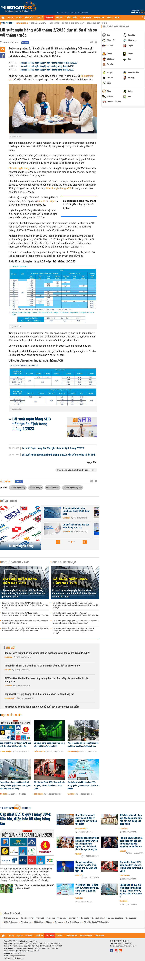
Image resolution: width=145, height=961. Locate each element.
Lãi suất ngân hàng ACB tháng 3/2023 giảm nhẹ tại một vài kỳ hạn (79, 204)
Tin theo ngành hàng (116, 26)
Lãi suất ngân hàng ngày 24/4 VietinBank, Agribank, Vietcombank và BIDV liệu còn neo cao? (25, 629)
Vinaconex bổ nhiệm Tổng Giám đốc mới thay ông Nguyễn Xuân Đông (83, 744)
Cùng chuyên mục (64, 562)
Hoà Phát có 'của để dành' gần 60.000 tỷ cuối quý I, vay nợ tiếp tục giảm (41, 706)
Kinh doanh (38, 794)
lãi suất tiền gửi (36, 487)
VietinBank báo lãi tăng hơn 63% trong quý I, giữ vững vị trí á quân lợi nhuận (83, 785)
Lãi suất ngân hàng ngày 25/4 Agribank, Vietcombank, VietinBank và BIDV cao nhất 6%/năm (25, 614)
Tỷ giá (65, 23)
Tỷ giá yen (51, 918)
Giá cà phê (85, 918)
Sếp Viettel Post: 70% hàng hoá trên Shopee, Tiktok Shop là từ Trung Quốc (49, 785)
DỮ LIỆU (110, 18)
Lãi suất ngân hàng (19, 168)
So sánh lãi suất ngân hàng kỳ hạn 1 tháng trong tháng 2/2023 (47, 69)
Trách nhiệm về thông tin (13, 958)
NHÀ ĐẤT (59, 18)
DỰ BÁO (19, 18)
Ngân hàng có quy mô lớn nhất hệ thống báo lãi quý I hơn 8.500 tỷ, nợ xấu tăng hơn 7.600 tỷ (15, 785)
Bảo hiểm (54, 23)
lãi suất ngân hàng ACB (58, 188)
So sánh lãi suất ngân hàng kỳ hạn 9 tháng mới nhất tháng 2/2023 (49, 63)
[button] (58, 542)
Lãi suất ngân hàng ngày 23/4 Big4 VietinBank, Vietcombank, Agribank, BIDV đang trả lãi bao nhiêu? (74, 630)
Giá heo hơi (73, 918)
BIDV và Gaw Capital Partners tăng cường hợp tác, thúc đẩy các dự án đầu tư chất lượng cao (46, 680)
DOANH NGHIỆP (85, 18)
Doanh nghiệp (10, 698)
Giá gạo (49, 922)
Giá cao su (59, 922)
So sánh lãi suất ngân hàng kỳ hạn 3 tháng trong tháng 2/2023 (47, 66)
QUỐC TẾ (39, 18)
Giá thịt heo (38, 922)
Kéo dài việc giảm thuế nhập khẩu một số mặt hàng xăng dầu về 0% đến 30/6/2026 (47, 653)
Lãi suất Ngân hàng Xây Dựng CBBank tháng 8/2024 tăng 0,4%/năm (76, 527)
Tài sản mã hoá (39, 23)
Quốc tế (123, 851)
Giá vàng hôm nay (11, 918)
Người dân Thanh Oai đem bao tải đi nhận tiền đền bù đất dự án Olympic (42, 665)
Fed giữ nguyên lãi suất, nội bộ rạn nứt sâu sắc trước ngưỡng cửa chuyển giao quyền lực (131, 842)
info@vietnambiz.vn (17, 956)
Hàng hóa (8, 657)
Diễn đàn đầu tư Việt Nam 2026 (96, 922)
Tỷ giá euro (61, 918)
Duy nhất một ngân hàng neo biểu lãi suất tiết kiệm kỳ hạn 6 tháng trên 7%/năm (25, 622)
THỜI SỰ (10, 18)
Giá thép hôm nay (11, 922)
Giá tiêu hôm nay (98, 918)
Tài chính (7, 23)
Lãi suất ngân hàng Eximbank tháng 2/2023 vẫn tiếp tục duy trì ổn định (59, 454)
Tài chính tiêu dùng (97, 23)
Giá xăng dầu (131, 918)
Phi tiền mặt (77, 23)
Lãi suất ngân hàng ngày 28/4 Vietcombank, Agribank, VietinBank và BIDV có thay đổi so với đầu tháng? (25, 605)
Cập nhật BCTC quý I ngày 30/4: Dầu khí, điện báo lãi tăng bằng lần (39, 694)
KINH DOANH (99, 18)
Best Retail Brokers (73, 922)
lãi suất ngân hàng (18, 487)
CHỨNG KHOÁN (71, 18)
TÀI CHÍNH (49, 18)
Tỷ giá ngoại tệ (27, 918)
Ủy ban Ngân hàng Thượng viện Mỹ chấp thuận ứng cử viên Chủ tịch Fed (86, 866)
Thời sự (78, 854)
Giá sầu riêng (26, 922)
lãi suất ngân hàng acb (73, 487)
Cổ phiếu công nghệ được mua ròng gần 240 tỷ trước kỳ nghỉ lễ (49, 744)
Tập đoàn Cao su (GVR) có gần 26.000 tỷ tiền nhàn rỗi (34, 887)
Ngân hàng (22, 23)
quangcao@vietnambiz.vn (126, 946)
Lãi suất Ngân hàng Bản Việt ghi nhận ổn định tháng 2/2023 (53, 448)
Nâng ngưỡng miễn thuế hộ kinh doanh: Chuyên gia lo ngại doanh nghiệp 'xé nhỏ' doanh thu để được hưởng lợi (87, 844)
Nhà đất (7, 670)
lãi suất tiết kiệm (46, 201)
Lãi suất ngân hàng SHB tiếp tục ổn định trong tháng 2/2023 (31, 424)
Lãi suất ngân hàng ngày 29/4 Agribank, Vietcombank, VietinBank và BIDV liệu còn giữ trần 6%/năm (23, 593)
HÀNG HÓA (29, 18)
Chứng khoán (39, 751)
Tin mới (10, 647)
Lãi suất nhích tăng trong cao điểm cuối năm (74, 510)
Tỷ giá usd (40, 918)
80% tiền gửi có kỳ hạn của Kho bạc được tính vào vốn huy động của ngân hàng (131, 819)
